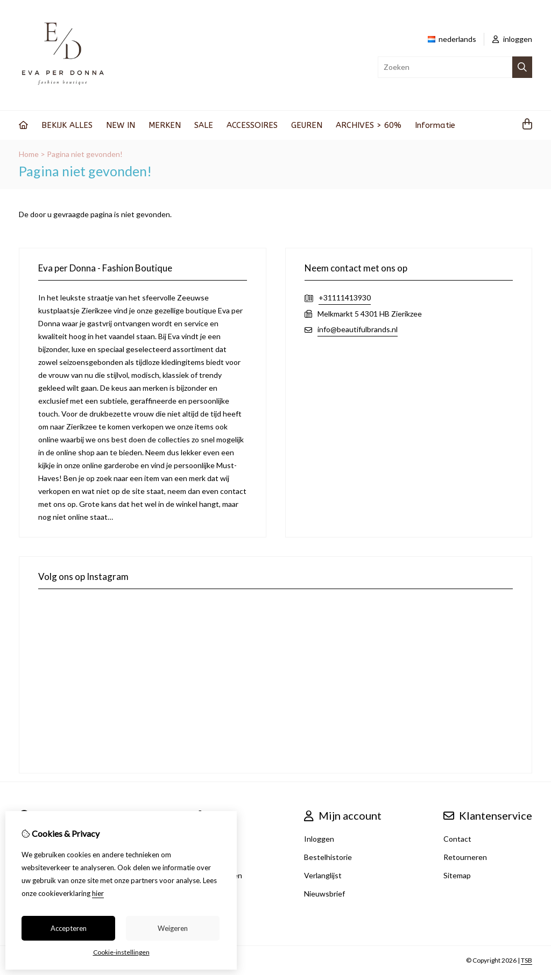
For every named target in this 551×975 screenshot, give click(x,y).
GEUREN (306, 125)
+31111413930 (345, 297)
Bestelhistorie (328, 857)
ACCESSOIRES (252, 125)
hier (98, 893)
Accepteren (69, 928)
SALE (203, 125)
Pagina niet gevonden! (85, 154)
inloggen (512, 39)
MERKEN (165, 125)
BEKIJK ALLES (67, 125)
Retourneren (465, 857)
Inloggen (319, 838)
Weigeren (173, 928)
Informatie (435, 125)
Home (29, 154)
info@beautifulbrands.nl (357, 329)
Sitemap (457, 875)
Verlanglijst (323, 875)
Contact (457, 838)
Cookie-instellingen (121, 952)
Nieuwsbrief (324, 893)
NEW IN (120, 125)
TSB (526, 960)
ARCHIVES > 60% (368, 125)
